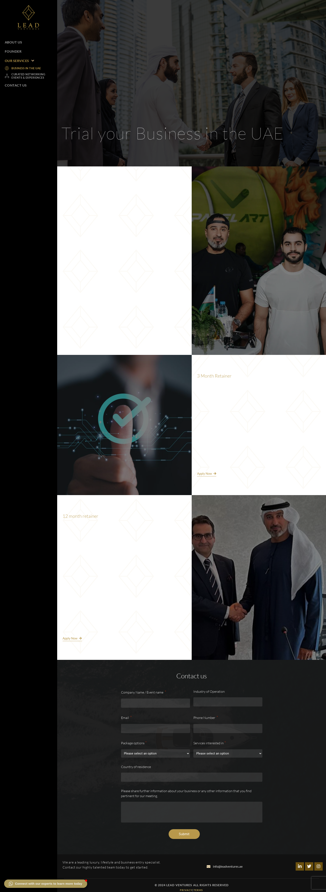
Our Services (19, 61)
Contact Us (16, 85)
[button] (45, 884)
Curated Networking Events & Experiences (28, 76)
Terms (199, 890)
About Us (13, 42)
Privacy (186, 890)
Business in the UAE (26, 68)
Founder (13, 51)
